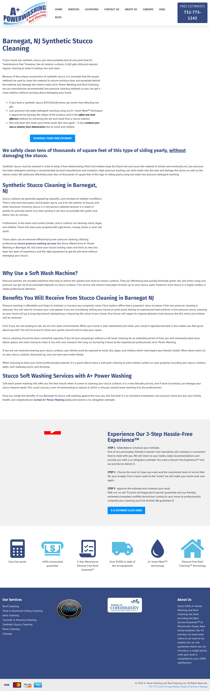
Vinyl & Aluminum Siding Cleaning (23, 610)
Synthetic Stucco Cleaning (18, 624)
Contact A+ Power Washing (49, 399)
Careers (148, 9)
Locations (92, 9)
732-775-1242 (192, 12)
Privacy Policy (172, 686)
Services (73, 9)
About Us (131, 9)
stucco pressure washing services (37, 243)
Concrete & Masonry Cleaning (20, 619)
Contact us (111, 9)
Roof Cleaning (11, 606)
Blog (58, 17)
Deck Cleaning (11, 615)
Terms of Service (189, 686)
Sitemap (7, 633)
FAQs (162, 9)
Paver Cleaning (11, 629)
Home (58, 9)
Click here (123, 447)
